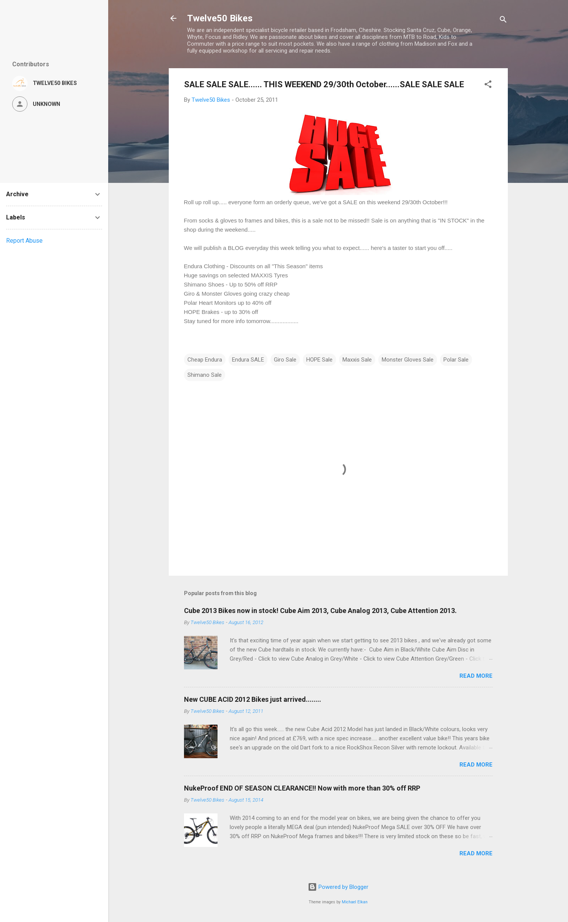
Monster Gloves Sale (408, 359)
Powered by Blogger (338, 887)
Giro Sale (285, 359)
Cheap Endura (204, 359)
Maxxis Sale (357, 359)
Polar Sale (456, 359)
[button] (488, 85)
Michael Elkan (355, 902)
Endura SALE (248, 359)
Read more (476, 675)
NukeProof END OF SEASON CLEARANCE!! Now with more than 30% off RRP (302, 788)
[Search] (503, 20)
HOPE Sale (319, 359)
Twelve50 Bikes (220, 18)
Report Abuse (24, 240)
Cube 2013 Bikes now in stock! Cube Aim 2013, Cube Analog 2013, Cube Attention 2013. (320, 611)
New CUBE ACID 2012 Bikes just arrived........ (252, 699)
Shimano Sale (204, 374)
